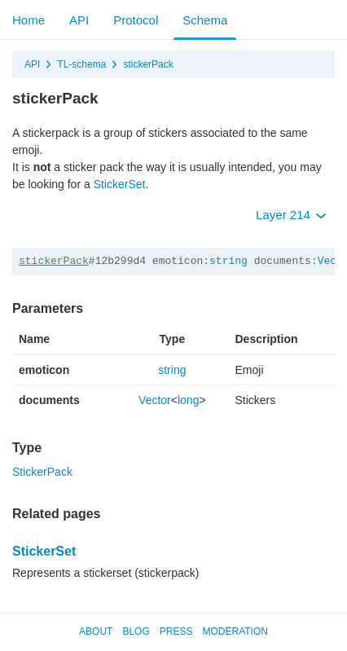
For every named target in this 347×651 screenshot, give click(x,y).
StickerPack (42, 471)
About (95, 631)
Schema (204, 20)
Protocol (135, 20)
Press (176, 631)
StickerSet (120, 184)
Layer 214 (291, 215)
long (188, 400)
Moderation (234, 631)
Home (28, 20)
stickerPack (148, 64)
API (79, 20)
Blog (135, 631)
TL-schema (81, 64)
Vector (154, 400)
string (228, 261)
